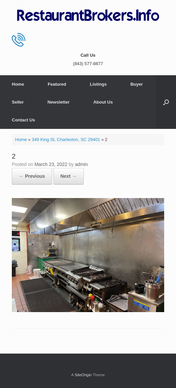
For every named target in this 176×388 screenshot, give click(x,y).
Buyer (136, 84)
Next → (68, 176)
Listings (98, 84)
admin (81, 164)
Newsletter (58, 102)
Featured (57, 84)
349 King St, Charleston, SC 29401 (66, 139)
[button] (166, 102)
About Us (103, 102)
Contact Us (23, 119)
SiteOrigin (83, 375)
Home (18, 84)
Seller (18, 102)
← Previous (32, 176)
